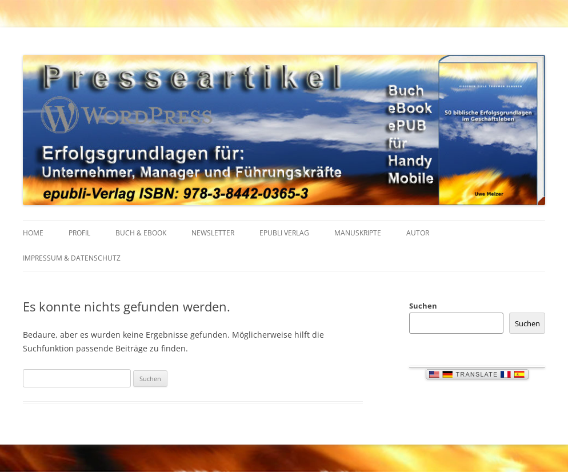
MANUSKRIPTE (357, 233)
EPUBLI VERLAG (284, 233)
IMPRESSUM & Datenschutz (72, 258)
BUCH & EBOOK (140, 233)
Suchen (423, 306)
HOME (33, 233)
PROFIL (79, 233)
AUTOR (417, 233)
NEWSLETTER (212, 233)
